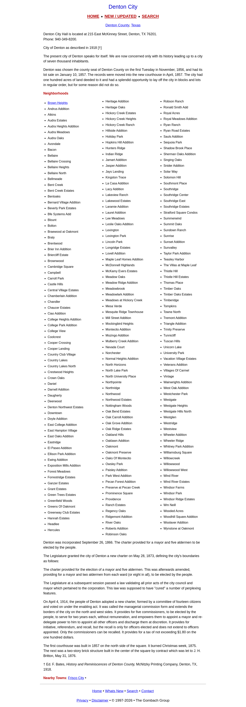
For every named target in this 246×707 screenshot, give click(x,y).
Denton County (117, 25)
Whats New (114, 691)
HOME (93, 16)
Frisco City (76, 678)
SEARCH (150, 16)
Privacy (82, 700)
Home (97, 691)
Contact (147, 691)
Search (132, 691)
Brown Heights (58, 103)
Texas (135, 25)
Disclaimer (100, 700)
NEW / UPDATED (120, 16)
